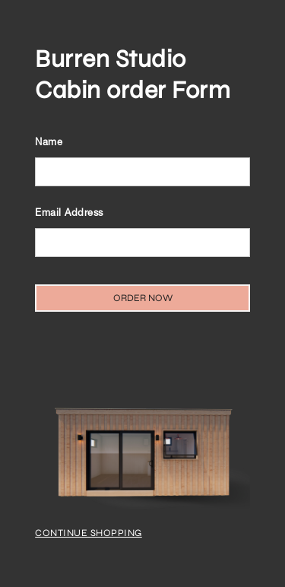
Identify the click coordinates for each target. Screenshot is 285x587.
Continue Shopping (88, 533)
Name (48, 143)
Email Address (69, 214)
